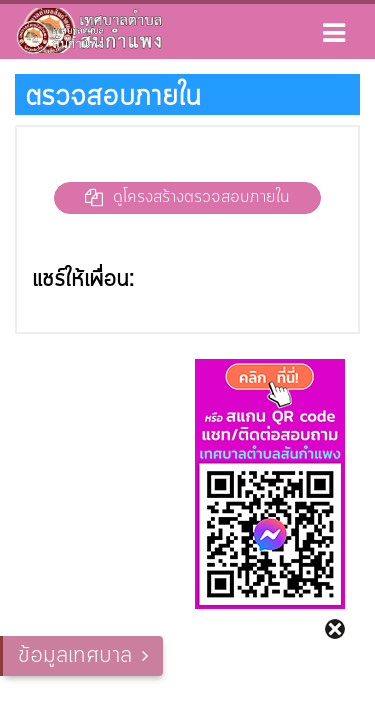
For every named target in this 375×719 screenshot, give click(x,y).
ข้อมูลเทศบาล (75, 656)
